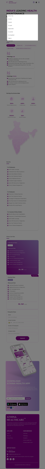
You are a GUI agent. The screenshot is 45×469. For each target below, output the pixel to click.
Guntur (10, 19)
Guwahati (10, 31)
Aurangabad (11, 35)
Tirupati (10, 25)
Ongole (10, 22)
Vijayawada (11, 28)
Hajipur (10, 38)
